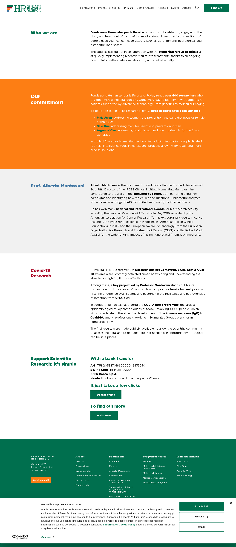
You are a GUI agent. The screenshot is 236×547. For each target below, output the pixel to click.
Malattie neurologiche (155, 482)
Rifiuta (201, 530)
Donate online (106, 394)
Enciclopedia (82, 485)
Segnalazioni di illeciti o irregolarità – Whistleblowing (122, 489)
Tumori (147, 461)
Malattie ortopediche (154, 478)
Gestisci (46, 540)
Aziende (162, 7)
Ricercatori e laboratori (122, 496)
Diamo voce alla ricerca (88, 476)
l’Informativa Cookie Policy (119, 528)
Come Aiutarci (145, 7)
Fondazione (88, 7)
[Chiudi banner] (231, 506)
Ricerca (113, 466)
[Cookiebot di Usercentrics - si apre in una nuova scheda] (20, 540)
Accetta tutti (202, 510)
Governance (115, 476)
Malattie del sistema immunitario (154, 467)
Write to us (104, 415)
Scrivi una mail (41, 480)
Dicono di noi (82, 480)
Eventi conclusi (83, 471)
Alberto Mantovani (119, 471)
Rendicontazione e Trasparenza (119, 481)
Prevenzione (82, 466)
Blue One (103, 126)
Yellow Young (184, 476)
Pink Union (104, 117)
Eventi (174, 7)
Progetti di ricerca (109, 7)
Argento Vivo (106, 130)
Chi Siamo (114, 461)
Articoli (186, 7)
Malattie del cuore (153, 473)
